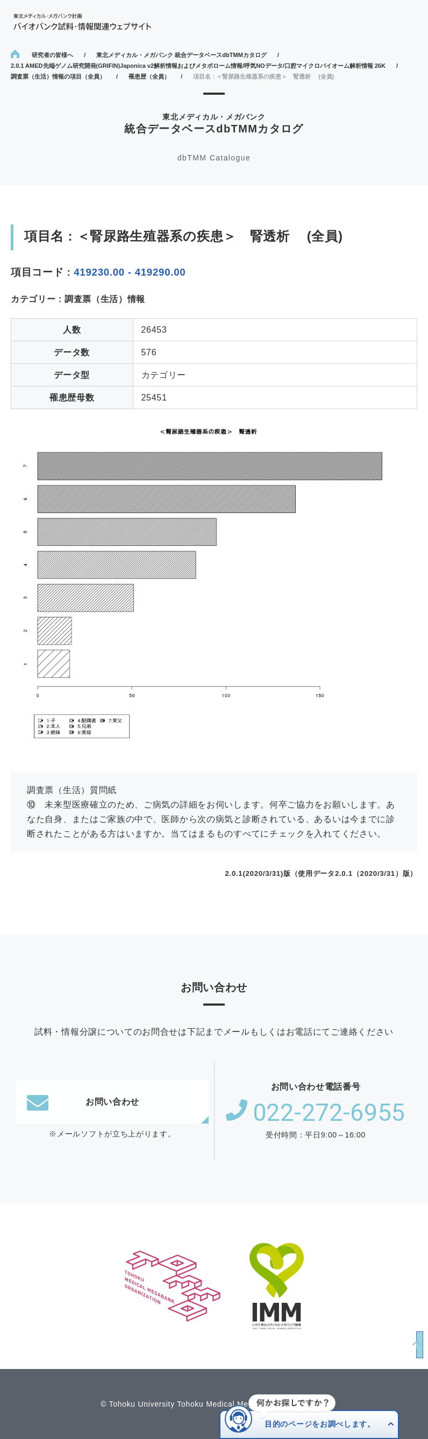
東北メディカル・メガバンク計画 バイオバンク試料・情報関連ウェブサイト (82, 21)
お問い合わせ (83, 1102)
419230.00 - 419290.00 (130, 272)
